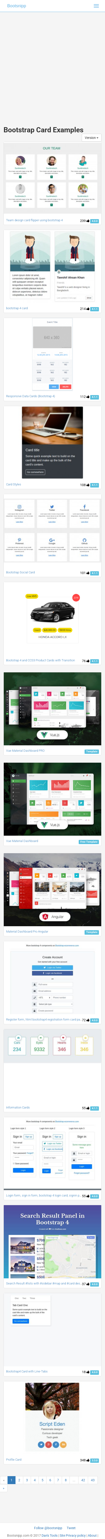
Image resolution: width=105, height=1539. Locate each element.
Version (91, 138)
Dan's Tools (50, 1535)
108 (84, 485)
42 (83, 1480)
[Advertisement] (52, 64)
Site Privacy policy (73, 1535)
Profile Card (13, 1459)
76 (85, 661)
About (92, 1535)
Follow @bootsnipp (48, 1528)
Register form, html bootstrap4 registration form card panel (45, 1019)
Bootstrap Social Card (20, 572)
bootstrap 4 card (17, 308)
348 (84, 1460)
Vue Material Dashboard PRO (25, 750)
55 (85, 1108)
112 (84, 397)
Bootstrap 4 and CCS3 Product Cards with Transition (40, 660)
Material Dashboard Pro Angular (27, 931)
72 (85, 1020)
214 (84, 309)
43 (93, 1480)
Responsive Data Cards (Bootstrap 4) (30, 396)
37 (85, 1284)
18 (85, 1372)
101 (84, 573)
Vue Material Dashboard (22, 841)
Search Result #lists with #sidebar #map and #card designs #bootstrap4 (54, 1283)
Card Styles (13, 484)
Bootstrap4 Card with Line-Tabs (27, 1371)
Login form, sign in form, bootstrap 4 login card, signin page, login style (52, 1195)
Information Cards (18, 1107)
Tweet (71, 1528)
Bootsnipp (16, 6)
